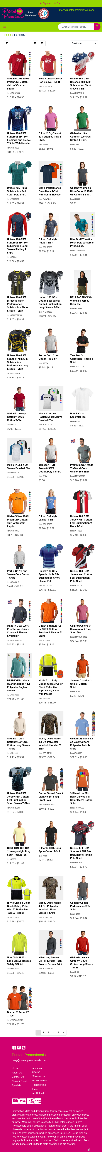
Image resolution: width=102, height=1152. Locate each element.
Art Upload (38, 1093)
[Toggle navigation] (5, 27)
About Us (17, 1072)
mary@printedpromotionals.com (76, 10)
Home (15, 1068)
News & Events (20, 1081)
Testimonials (39, 1085)
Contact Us (18, 1077)
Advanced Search (37, 1070)
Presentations (39, 1080)
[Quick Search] (76, 26)
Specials (16, 1085)
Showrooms (38, 1076)
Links (35, 1089)
